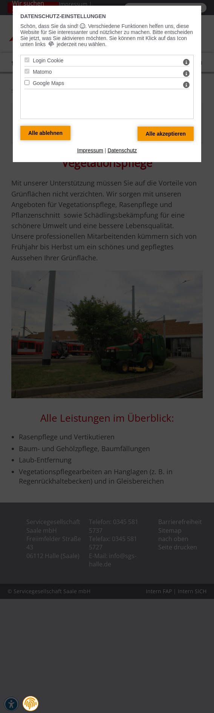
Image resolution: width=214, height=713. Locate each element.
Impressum (90, 150)
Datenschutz (122, 150)
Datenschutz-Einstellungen (63, 16)
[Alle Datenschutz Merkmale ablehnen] (45, 133)
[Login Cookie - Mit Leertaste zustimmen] (26, 59)
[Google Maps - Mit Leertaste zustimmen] (26, 82)
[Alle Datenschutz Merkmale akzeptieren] (166, 134)
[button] (30, 703)
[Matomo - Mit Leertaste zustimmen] (26, 71)
